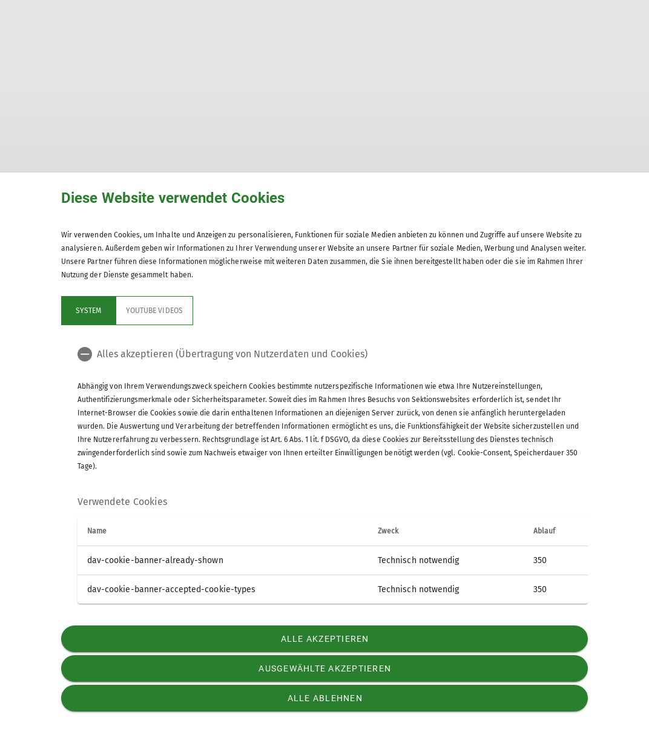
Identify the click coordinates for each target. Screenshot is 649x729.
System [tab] (88, 310)
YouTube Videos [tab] (154, 310)
